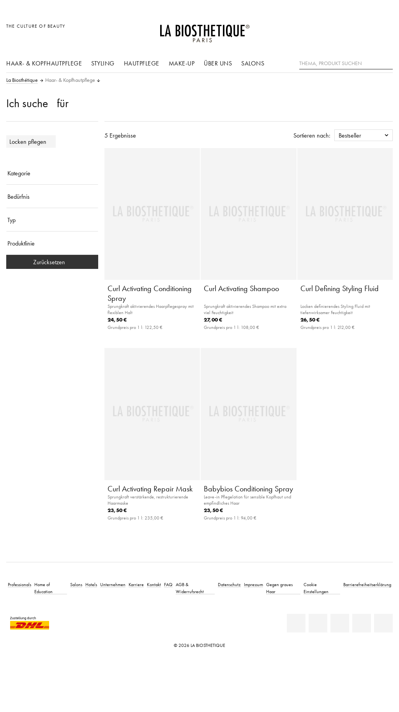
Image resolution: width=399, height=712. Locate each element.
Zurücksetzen (52, 262)
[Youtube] (339, 623)
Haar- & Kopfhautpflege (44, 63)
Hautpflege (141, 63)
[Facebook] (318, 623)
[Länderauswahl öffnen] (349, 30)
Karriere (136, 584)
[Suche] (387, 62)
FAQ (168, 584)
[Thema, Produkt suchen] (346, 63)
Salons (252, 63)
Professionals (19, 584)
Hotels (91, 584)
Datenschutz (229, 584)
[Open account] (367, 30)
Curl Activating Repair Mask (150, 488)
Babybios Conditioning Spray (248, 488)
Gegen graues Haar (279, 587)
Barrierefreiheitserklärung (367, 584)
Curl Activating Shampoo (241, 288)
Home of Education (43, 587)
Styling (103, 63)
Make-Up (182, 63)
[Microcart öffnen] (385, 30)
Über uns (218, 63)
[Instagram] (361, 623)
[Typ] (52, 219)
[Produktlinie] (52, 243)
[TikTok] (383, 623)
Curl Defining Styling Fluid (339, 288)
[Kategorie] (52, 173)
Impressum (253, 584)
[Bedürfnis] (52, 196)
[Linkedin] (296, 623)
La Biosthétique (22, 80)
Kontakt (154, 584)
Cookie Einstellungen (316, 587)
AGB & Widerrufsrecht (190, 587)
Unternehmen (112, 584)
